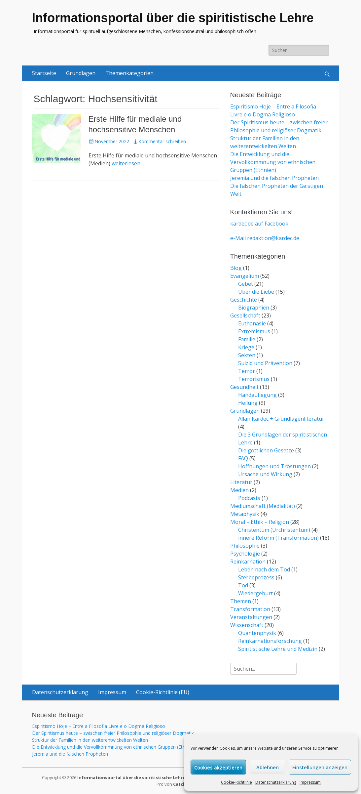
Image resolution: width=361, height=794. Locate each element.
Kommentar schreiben (162, 141)
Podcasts (249, 498)
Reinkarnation (248, 561)
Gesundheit (244, 387)
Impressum (310, 782)
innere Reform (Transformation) (278, 537)
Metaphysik (244, 514)
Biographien (253, 307)
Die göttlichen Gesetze (266, 450)
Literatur (241, 482)
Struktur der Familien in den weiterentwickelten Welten (90, 740)
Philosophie (245, 545)
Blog (236, 268)
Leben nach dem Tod (264, 569)
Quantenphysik (257, 633)
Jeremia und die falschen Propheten (274, 178)
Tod (243, 585)
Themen (240, 601)
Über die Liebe (256, 291)
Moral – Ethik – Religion (259, 521)
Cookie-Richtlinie (236, 782)
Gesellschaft (245, 315)
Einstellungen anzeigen (319, 767)
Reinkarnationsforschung (270, 641)
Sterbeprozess (256, 577)
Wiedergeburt (255, 593)
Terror (246, 371)
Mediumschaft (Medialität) (262, 506)
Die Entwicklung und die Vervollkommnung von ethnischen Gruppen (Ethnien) (272, 162)
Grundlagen (80, 73)
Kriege (246, 347)
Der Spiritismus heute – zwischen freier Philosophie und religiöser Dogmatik (113, 733)
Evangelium (244, 275)
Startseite (44, 73)
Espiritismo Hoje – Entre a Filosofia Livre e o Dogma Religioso (98, 726)
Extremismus (254, 331)
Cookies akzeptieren (218, 767)
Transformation (250, 609)
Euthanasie (252, 323)
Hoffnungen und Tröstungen (274, 466)
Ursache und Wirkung (265, 474)
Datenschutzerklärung (275, 782)
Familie (246, 339)
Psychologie (245, 553)
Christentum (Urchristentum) (274, 529)
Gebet (245, 283)
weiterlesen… (128, 163)
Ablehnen (267, 767)
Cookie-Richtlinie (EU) (162, 692)
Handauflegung (257, 394)
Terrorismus (254, 379)
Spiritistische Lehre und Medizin (277, 648)
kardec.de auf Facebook (259, 223)
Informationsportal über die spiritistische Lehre (173, 18)
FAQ (243, 458)
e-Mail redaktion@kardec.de (264, 238)
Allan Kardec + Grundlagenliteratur (281, 418)
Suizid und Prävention (265, 363)
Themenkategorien (129, 73)
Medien (239, 490)
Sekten (246, 355)
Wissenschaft (246, 625)
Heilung (248, 402)
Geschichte (243, 299)
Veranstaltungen (251, 617)
